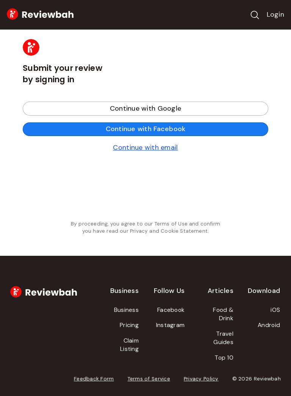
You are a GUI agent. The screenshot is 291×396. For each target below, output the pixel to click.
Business (126, 310)
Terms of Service (149, 379)
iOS (275, 310)
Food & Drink (223, 314)
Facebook (171, 310)
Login (275, 14)
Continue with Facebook (146, 128)
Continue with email (145, 147)
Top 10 (223, 358)
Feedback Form (94, 379)
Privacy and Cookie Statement (169, 231)
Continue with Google (145, 108)
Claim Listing (129, 345)
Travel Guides (223, 338)
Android (269, 325)
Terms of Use (171, 224)
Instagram (170, 325)
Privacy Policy (201, 379)
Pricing (129, 325)
